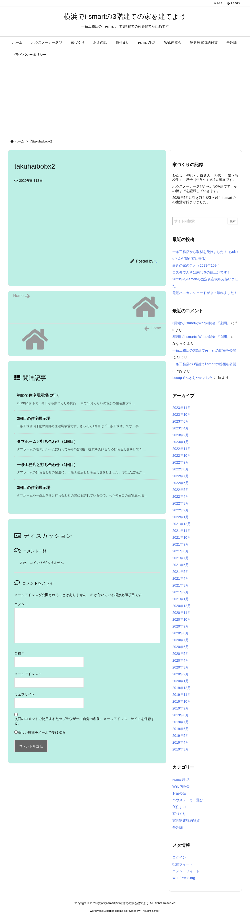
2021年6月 (180, 565)
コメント (21, 604)
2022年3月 (180, 503)
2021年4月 (180, 578)
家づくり (179, 814)
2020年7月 (180, 640)
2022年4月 (180, 496)
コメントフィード (186, 871)
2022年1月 (180, 517)
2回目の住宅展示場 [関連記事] (33, 418)
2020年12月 (181, 606)
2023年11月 (181, 408)
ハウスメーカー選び (187, 800)
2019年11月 (181, 695)
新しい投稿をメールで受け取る (41, 732)
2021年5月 (180, 572)
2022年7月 (180, 476)
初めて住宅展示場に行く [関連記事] (38, 395)
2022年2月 (180, 510)
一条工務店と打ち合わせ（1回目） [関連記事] (47, 465)
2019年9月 (180, 708)
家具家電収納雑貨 (186, 820)
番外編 (177, 827)
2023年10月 (181, 414)
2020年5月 (180, 654)
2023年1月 (180, 442)
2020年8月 (180, 633)
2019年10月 (181, 701)
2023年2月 (180, 435)
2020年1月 (180, 681)
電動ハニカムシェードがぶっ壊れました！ (204, 293)
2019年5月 (180, 736)
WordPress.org (183, 878)
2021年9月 (180, 544)
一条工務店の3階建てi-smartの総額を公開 (204, 350)
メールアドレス (27, 674)
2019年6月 (180, 729)
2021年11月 (181, 531)
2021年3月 (180, 585)
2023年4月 (180, 428)
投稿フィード (182, 864)
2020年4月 (180, 660)
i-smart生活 (181, 779)
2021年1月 (180, 599)
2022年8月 (180, 469)
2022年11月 (181, 449)
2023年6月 (180, 421)
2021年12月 (181, 524)
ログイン (179, 857)
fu (155, 261)
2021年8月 (180, 551)
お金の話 (179, 793)
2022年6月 (180, 483)
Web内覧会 (181, 786)
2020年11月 (181, 613)
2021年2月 (180, 592)
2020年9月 (180, 626)
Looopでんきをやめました (192, 378)
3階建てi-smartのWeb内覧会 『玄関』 (201, 323)
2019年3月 (180, 749)
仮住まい (179, 807)
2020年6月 (180, 647)
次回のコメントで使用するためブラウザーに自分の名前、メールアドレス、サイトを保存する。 (84, 721)
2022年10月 (181, 455)
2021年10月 (181, 537)
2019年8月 (180, 715)
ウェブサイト (24, 694)
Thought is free (149, 910)
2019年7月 (180, 722)
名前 (18, 653)
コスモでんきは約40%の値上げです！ (201, 272)
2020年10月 (181, 619)
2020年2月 (180, 674)
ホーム (19, 141)
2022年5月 (180, 490)
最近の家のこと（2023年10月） (196, 265)
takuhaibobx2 (42, 141)
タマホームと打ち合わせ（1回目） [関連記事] (47, 441)
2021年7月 (180, 558)
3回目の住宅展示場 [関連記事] (33, 488)
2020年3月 (180, 667)
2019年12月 (181, 688)
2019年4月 (180, 742)
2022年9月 (180, 462)
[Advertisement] (125, 98)
